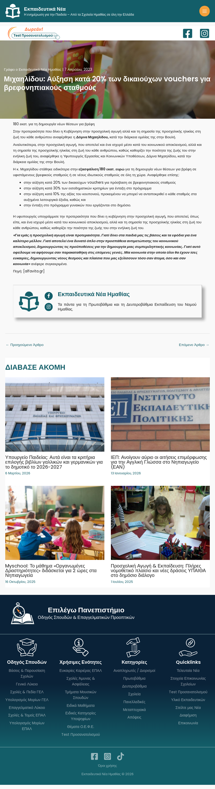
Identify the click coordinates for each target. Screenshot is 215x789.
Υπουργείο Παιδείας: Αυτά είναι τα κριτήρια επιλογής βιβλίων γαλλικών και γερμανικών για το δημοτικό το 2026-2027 (54, 466)
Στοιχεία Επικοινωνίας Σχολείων (188, 685)
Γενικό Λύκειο (27, 688)
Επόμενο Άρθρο (194, 349)
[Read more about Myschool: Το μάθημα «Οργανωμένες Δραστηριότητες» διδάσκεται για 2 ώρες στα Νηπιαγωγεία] (54, 526)
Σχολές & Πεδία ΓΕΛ (27, 696)
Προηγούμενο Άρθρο (25, 349)
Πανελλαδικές (134, 706)
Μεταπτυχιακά (134, 713)
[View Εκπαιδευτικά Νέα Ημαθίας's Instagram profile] (49, 311)
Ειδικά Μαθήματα (80, 709)
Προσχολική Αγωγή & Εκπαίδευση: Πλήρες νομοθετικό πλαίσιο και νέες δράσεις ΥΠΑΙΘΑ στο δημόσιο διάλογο (158, 575)
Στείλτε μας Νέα (188, 711)
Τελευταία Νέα (188, 675)
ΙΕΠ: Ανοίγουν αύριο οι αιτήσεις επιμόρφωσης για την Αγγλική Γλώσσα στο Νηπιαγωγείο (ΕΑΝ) (159, 466)
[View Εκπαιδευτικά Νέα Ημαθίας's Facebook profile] (49, 300)
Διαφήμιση (188, 719)
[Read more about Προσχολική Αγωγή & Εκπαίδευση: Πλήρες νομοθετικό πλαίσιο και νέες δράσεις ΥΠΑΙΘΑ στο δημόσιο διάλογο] (160, 526)
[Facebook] (187, 38)
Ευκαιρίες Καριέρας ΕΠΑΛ (80, 675)
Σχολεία (134, 698)
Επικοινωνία (188, 727)
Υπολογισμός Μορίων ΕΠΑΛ (27, 730)
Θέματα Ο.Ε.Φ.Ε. (80, 731)
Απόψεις (134, 721)
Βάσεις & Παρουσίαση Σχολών (27, 677)
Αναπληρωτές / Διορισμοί (134, 675)
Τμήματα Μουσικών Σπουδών (81, 699)
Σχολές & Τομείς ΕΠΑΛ (26, 719)
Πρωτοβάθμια (134, 682)
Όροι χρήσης (107, 770)
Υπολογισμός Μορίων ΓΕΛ (26, 704)
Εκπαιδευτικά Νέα (56, 10)
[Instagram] (204, 38)
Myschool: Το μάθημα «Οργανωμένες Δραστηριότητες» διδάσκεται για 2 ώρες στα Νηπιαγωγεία (51, 575)
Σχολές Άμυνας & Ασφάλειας (80, 685)
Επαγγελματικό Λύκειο (27, 711)
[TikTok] (120, 760)
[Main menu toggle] (204, 13)
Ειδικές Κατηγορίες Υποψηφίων (80, 720)
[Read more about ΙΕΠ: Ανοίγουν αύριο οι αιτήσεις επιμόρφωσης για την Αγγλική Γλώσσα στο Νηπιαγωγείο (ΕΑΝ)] (160, 418)
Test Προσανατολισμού (80, 739)
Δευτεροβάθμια (134, 690)
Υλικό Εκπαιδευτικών (188, 704)
